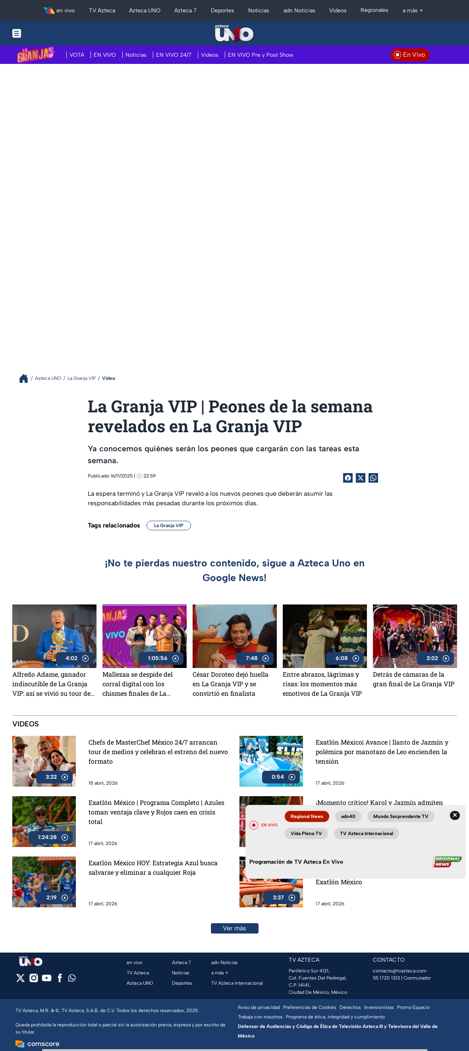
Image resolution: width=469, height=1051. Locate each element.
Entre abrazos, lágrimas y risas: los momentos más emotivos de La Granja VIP (322, 683)
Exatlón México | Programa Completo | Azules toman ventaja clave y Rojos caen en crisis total (156, 812)
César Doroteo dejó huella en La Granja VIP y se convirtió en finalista (230, 683)
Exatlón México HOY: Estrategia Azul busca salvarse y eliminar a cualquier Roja (153, 867)
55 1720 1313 (386, 978)
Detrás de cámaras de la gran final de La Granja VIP (413, 679)
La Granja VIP (168, 525)
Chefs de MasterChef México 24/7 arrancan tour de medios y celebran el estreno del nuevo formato (158, 751)
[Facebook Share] (348, 478)
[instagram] (34, 980)
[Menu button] (44, 33)
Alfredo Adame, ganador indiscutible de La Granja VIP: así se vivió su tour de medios (51, 684)
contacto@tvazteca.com (400, 971)
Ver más (234, 928)
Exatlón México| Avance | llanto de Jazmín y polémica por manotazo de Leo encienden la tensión (382, 751)
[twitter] (20, 980)
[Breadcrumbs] (27, 378)
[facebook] (60, 980)
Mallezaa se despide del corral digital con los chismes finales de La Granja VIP (137, 684)
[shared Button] (373, 478)
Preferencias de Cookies (309, 1007)
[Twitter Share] (360, 478)
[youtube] (47, 980)
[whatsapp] (72, 980)
